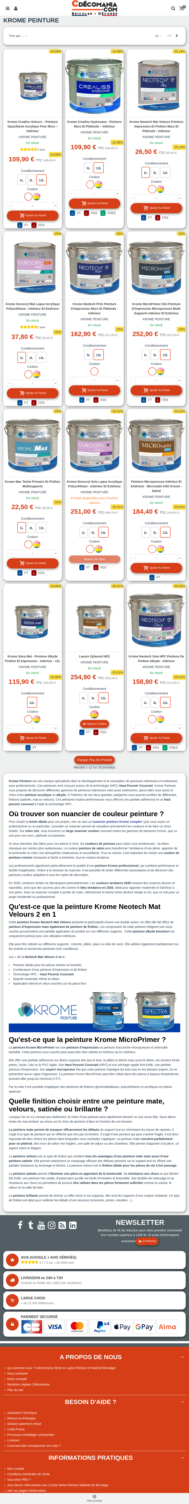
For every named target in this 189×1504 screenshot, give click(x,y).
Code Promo (14, 1429)
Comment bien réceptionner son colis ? (32, 1446)
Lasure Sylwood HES (94, 656)
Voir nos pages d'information (24, 1490)
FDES (108, 213)
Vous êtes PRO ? (19, 1479)
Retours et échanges (19, 1418)
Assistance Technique (20, 1413)
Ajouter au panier (33, 215)
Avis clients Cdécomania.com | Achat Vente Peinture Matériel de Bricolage (55, 1485)
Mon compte (13, 1468)
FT (22, 225)
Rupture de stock (94, 559)
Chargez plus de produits (94, 760)
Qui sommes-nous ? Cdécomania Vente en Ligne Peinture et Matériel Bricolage (59, 1368)
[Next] (176, 36)
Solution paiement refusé (22, 1424)
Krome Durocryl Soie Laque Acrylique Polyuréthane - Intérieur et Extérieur (94, 484)
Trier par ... (18, 36)
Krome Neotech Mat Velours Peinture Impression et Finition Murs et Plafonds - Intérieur (156, 126)
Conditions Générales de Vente (26, 1474)
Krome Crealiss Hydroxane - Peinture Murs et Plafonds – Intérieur (94, 124)
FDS (38, 225)
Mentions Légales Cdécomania (26, 1384)
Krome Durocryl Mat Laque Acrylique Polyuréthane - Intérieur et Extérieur (32, 306)
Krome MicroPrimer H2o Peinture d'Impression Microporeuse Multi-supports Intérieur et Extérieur (156, 308)
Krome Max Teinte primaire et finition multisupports (32, 484)
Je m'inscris (147, 1241)
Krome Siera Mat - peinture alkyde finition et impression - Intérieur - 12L (32, 659)
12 (158, 36)
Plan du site (13, 1390)
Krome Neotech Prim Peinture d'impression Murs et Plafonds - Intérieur (94, 308)
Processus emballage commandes (28, 1435)
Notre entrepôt (15, 1379)
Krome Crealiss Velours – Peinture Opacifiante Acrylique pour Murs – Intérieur (32, 126)
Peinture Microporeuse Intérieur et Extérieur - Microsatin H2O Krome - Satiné (156, 486)
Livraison (11, 1440)
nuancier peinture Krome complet (117, 821)
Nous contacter (15, 1373)
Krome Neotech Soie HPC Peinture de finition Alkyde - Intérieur (156, 659)
